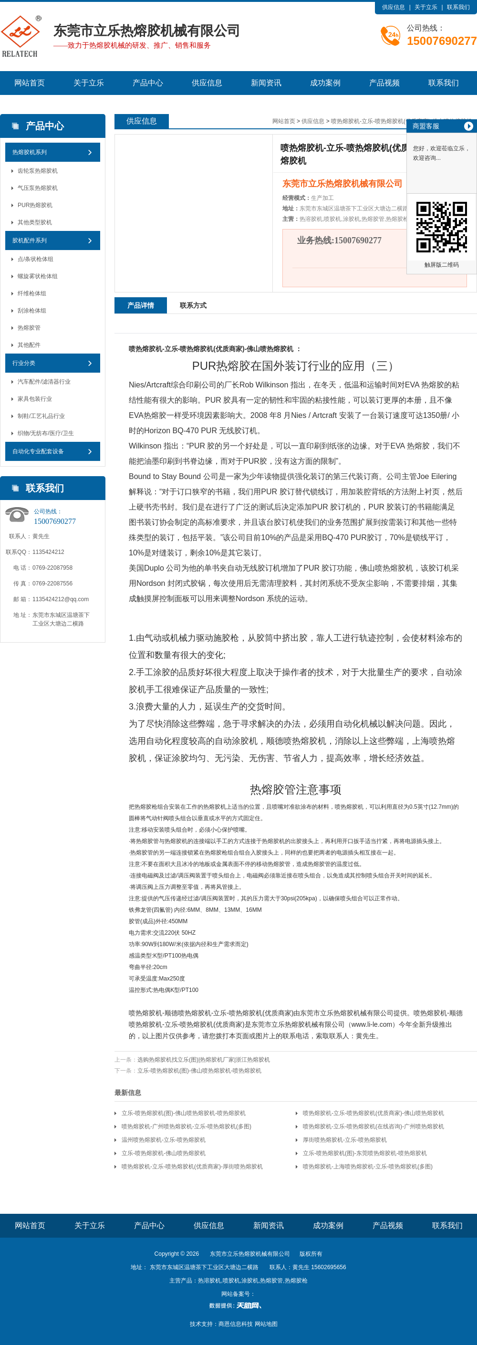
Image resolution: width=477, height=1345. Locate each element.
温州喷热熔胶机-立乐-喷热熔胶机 (164, 1139)
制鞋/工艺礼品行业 (41, 416)
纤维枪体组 (32, 293)
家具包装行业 (35, 399)
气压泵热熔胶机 (38, 188)
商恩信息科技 (235, 1324)
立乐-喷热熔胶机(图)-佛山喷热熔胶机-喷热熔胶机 (199, 1070)
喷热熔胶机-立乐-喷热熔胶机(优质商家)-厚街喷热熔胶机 (192, 1166)
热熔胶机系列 (29, 152)
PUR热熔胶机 (35, 205)
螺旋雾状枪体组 (38, 276)
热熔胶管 (29, 327)
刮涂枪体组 (32, 310)
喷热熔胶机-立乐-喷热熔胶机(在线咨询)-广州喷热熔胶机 (373, 1126)
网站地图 (266, 1324)
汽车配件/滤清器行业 (44, 381)
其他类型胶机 (35, 222)
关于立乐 (426, 7)
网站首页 (29, 83)
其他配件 (29, 345)
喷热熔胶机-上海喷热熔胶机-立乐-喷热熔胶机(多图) (368, 1166)
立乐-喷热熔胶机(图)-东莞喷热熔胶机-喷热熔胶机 (365, 1153)
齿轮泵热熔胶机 (38, 170)
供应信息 (393, 7)
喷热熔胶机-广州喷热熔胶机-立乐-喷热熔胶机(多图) (186, 1126)
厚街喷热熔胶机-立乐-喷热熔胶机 (345, 1139)
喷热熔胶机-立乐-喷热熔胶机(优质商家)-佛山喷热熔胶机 (373, 1113)
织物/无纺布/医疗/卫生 (46, 433)
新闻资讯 (266, 83)
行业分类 (23, 363)
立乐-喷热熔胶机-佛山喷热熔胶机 (164, 1153)
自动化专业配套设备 (38, 451)
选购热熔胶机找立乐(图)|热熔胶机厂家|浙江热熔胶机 (203, 1059)
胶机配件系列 (29, 240)
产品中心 (148, 83)
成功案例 (325, 83)
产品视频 (384, 83)
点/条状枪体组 (35, 259)
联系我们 (458, 7)
